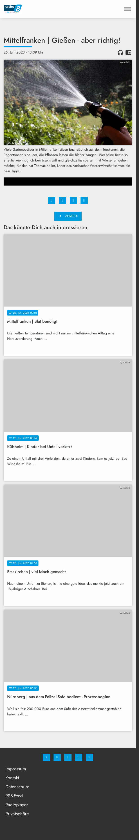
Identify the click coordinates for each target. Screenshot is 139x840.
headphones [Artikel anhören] (120, 52)
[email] (89, 757)
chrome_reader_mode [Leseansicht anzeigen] (128, 52)
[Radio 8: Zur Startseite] (36, 8)
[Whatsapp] (68, 757)
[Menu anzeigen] (127, 8)
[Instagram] (57, 757)
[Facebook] (46, 757)
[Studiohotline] (78, 757)
